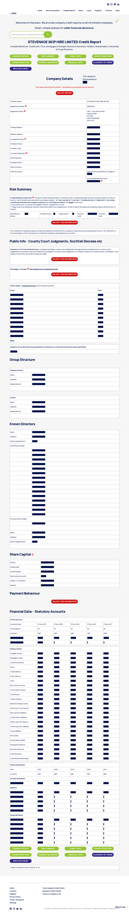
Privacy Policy (15, 897)
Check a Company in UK (52, 894)
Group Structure (103, 56)
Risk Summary (48, 56)
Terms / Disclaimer (17, 900)
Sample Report (69, 10)
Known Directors (20, 62)
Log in (89, 10)
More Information (53, 10)
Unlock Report (64, 93)
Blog (117, 10)
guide (71, 202)
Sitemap (13, 903)
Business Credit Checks (52, 891)
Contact (108, 10)
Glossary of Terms (102, 62)
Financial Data (75, 62)
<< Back (13, 13)
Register (98, 10)
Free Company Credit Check (53, 888)
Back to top (121, 907)
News (81, 10)
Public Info (75, 56)
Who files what (20, 69)
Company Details (20, 56)
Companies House (29, 286)
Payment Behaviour (48, 62)
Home (40, 10)
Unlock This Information (64, 222)
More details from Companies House (44, 269)
